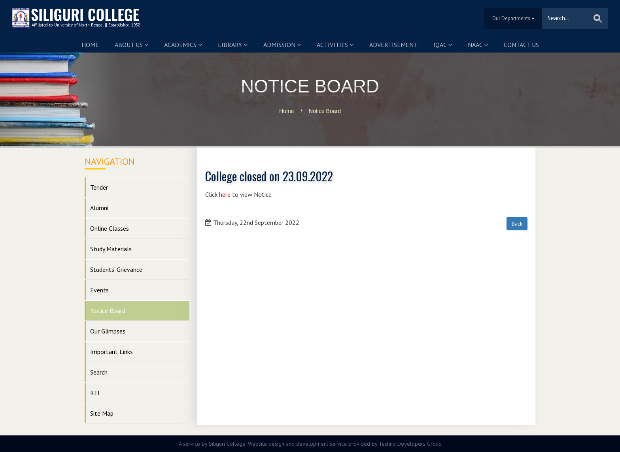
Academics (183, 45)
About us (131, 45)
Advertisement (393, 45)
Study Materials (111, 249)
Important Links (111, 352)
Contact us (521, 45)
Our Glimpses (107, 331)
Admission (282, 45)
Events (99, 290)
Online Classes (109, 228)
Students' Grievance (116, 269)
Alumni (99, 208)
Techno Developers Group (410, 443)
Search (99, 372)
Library (233, 45)
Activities (335, 45)
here (225, 194)
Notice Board (325, 111)
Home (90, 45)
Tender (99, 187)
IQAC (442, 45)
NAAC (478, 45)
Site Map (101, 413)
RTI (95, 393)
